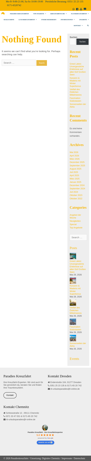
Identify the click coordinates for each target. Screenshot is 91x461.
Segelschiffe (9, 19)
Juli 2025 (74, 172)
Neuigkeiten (75, 221)
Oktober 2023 (76, 195)
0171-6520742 (14, 5)
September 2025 (77, 165)
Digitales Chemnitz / (51, 458)
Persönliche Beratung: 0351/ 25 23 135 (64, 1)
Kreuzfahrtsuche (59, 14)
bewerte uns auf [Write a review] (46, 442)
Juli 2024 (74, 192)
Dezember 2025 (77, 162)
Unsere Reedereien (48, 19)
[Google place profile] (45, 432)
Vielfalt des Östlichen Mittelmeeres (76, 92)
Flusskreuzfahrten (81, 14)
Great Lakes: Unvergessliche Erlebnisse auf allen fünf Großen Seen (78, 69)
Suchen (73, 37)
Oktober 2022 (76, 198)
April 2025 (74, 175)
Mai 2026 (74, 152)
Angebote (85, 20)
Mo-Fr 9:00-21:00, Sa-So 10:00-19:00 (24, 1)
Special (73, 224)
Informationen (69, 20)
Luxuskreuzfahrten (29, 20)
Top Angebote (40, 14)
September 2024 (77, 188)
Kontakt (79, 26)
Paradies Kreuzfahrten (19, 14)
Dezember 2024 (77, 185)
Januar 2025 (75, 182)
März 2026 (75, 159)
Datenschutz (79, 458)
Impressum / (67, 458)
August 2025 (75, 169)
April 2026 (74, 156)
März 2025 (75, 179)
